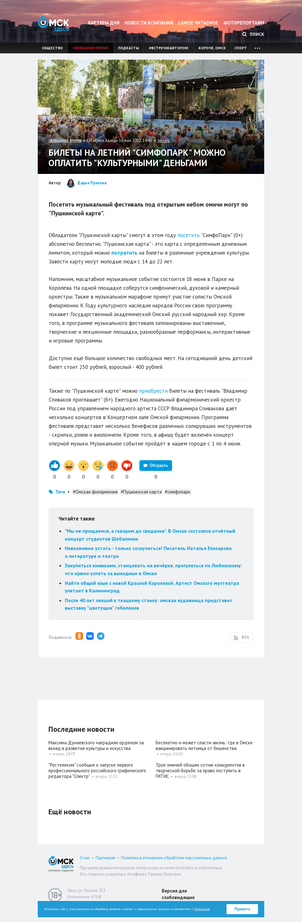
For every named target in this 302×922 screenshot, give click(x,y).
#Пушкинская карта (141, 492)
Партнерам (105, 857)
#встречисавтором (168, 48)
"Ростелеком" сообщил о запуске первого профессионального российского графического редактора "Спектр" (97, 770)
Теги (60, 492)
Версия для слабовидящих (178, 894)
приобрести (153, 390)
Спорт (240, 48)
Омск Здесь (53, 24)
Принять (242, 909)
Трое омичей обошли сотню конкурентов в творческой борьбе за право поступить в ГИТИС (200, 770)
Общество (52, 48)
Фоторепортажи (243, 23)
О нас (85, 857)
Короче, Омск (212, 48)
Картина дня (104, 23)
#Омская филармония (95, 492)
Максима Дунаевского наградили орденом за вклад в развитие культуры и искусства (96, 745)
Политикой (202, 909)
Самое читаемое (198, 23)
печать (164, 140)
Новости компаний (149, 23)
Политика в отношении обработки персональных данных (174, 857)
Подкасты (128, 48)
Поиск (253, 34)
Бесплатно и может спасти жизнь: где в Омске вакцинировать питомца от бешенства (204, 745)
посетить (188, 235)
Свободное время (90, 48)
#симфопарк (177, 492)
